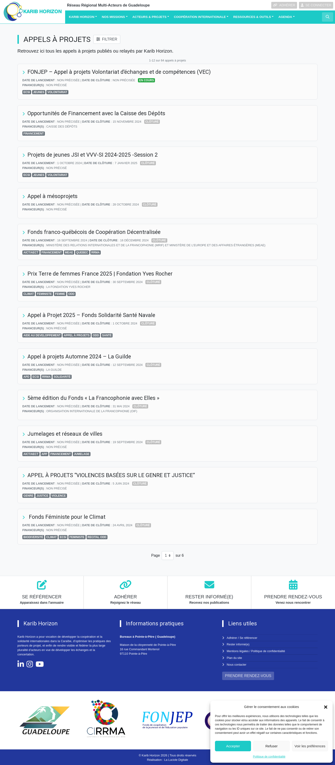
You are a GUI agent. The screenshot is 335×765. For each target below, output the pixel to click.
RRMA (95, 252)
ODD (71, 294)
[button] (325, 706)
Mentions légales (238, 651)
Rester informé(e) (238, 644)
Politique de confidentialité (269, 756)
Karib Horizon (81, 17)
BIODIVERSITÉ (33, 537)
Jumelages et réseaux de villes (66, 434)
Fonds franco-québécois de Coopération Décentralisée (95, 232)
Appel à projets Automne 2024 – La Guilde (80, 356)
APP (44, 454)
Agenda (285, 17)
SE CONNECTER (316, 5)
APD (26, 376)
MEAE (69, 252)
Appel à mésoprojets (53, 196)
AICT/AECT (30, 252)
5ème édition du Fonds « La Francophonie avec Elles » (94, 398)
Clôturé (152, 121)
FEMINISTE (44, 294)
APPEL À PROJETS (77, 335)
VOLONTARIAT (57, 92)
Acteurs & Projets (149, 17)
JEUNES (38, 92)
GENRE (28, 495)
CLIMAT (28, 294)
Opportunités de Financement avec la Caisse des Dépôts (98, 113)
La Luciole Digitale (176, 759)
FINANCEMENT (33, 133)
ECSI (26, 92)
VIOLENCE (58, 495)
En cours (146, 80)
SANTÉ (107, 335)
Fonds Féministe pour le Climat (67, 517)
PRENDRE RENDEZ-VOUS (248, 675)
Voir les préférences (310, 746)
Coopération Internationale (200, 17)
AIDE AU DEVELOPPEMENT (42, 335)
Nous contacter (237, 664)
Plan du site (234, 657)
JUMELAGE (82, 454)
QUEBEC (82, 252)
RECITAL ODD (96, 537)
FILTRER (106, 39)
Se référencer (249, 638)
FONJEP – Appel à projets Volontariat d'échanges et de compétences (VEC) (121, 72)
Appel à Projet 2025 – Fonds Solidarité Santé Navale (92, 315)
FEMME (60, 294)
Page (155, 555)
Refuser (271, 746)
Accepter (233, 746)
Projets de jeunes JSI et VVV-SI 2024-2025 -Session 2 (93, 155)
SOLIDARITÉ (62, 376)
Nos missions (113, 17)
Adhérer (232, 638)
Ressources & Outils (252, 17)
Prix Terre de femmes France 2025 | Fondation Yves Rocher (101, 273)
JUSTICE (42, 495)
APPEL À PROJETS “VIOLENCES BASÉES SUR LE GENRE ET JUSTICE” (113, 475)
